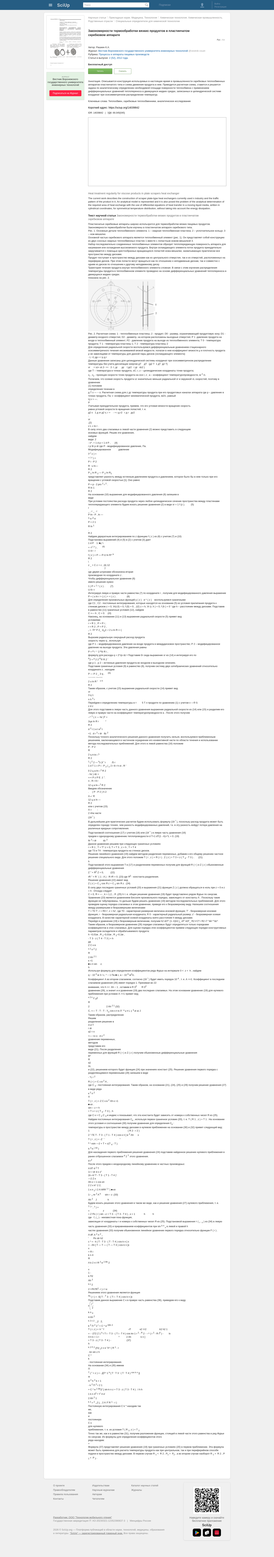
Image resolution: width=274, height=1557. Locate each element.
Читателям (98, 1498)
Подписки (164, 4)
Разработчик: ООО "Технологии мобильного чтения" (82, 1517)
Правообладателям (64, 1490)
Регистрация (220, 7)
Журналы (136, 1490)
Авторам (97, 1494)
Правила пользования (65, 1494)
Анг (223, 40)
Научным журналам (103, 1490)
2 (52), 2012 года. (119, 57)
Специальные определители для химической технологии (148, 21)
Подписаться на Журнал (65, 93)
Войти (217, 4)
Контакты (58, 1498)
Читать (100, 71)
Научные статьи (97, 17)
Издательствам (100, 1485)
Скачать (122, 71)
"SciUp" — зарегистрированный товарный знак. (96, 1533)
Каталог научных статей (144, 1485)
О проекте (59, 1485)
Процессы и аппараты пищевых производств (124, 54)
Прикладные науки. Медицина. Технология (133, 17)
